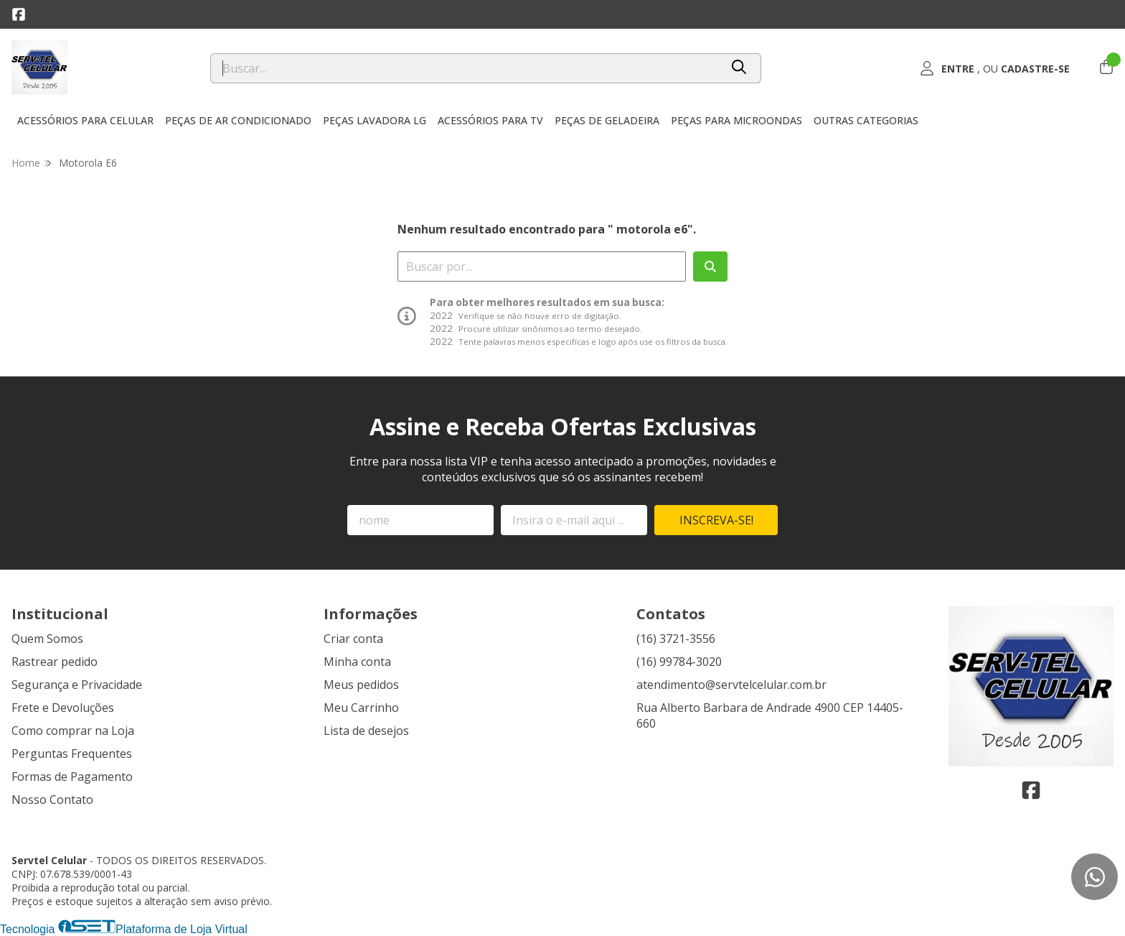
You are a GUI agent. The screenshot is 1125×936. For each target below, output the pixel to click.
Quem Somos (47, 639)
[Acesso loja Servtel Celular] (994, 68)
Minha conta (357, 661)
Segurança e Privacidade (76, 684)
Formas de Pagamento (72, 776)
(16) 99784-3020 (679, 661)
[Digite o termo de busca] (465, 68)
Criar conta (353, 639)
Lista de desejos (366, 730)
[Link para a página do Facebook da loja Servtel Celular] (18, 14)
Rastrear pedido (54, 661)
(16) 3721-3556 (675, 639)
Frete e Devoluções (62, 707)
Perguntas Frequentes (71, 753)
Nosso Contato (52, 799)
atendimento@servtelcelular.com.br (731, 684)
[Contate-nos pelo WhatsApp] (1094, 876)
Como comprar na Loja (72, 730)
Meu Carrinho (361, 707)
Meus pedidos (361, 684)
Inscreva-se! (716, 520)
